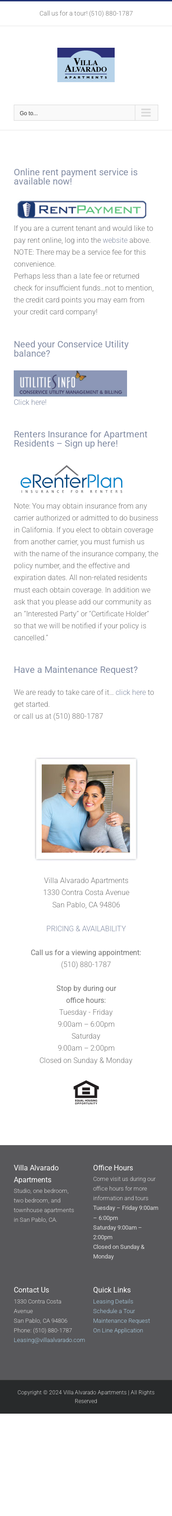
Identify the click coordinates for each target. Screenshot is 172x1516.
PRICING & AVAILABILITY (86, 928)
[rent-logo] (82, 201)
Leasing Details (113, 1301)
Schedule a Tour (114, 1311)
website (115, 240)
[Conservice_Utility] (70, 373)
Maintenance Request (88, 669)
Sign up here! (91, 443)
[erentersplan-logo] (71, 463)
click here (131, 692)
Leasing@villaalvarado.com (49, 1340)
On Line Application (118, 1330)
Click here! (30, 402)
